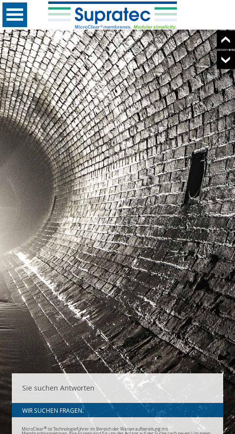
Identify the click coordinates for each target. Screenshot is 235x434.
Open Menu (14, 14)
